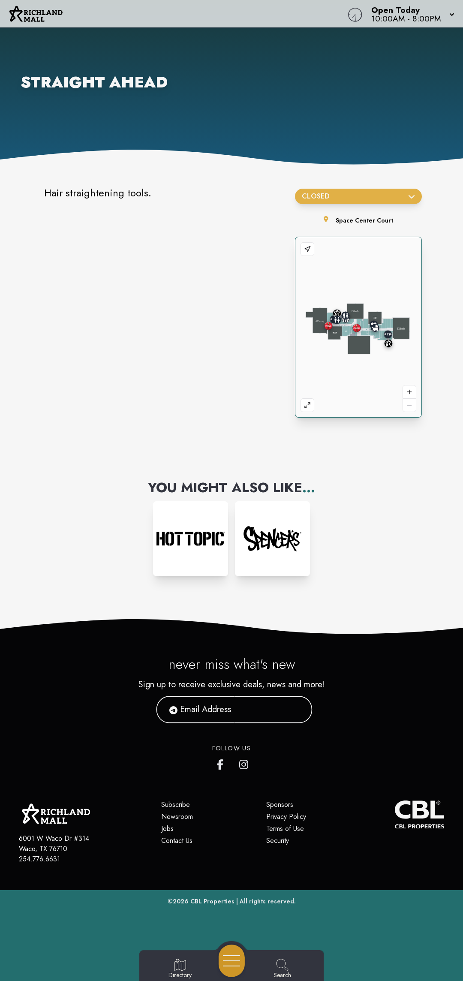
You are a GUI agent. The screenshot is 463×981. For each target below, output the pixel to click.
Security (277, 841)
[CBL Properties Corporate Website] (395, 814)
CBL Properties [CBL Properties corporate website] (212, 901)
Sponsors (279, 804)
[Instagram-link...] (190, 539)
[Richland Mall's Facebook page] (222, 763)
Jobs (167, 829)
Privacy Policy (286, 817)
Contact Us (176, 841)
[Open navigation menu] (231, 960)
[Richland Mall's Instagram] (244, 763)
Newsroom (177, 817)
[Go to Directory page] (180, 969)
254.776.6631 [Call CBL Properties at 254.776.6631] (39, 859)
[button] (410, 13)
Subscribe (175, 804)
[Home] (175, 13)
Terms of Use (285, 829)
